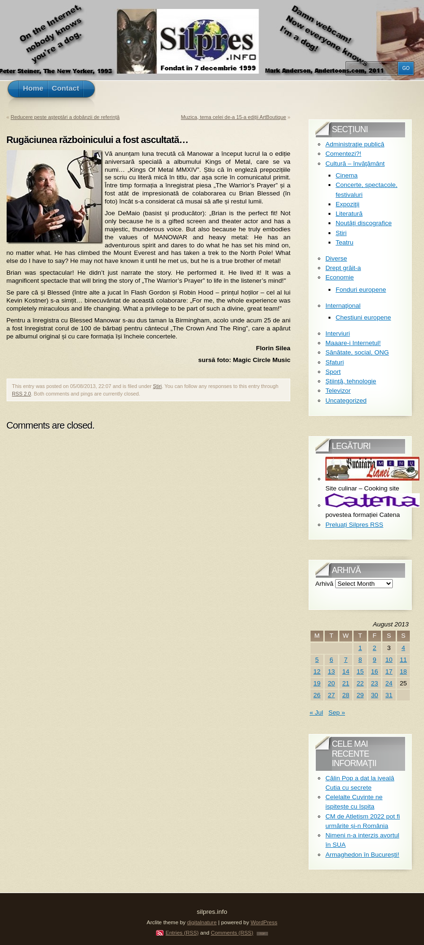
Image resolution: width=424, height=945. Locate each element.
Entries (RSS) (182, 933)
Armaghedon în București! (362, 854)
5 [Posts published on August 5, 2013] (317, 659)
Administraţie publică (354, 144)
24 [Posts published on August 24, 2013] (388, 683)
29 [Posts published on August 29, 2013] (359, 695)
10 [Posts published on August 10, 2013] (388, 659)
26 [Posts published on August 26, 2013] (316, 695)
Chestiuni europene (363, 317)
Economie (339, 277)
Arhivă (324, 583)
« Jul (316, 712)
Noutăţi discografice (364, 223)
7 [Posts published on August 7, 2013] (346, 659)
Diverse (336, 258)
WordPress (264, 922)
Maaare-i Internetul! (353, 342)
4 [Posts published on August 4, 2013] (403, 647)
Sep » (337, 712)
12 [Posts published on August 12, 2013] (316, 671)
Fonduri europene (361, 289)
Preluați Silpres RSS (354, 524)
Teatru (345, 242)
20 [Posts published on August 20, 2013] (331, 683)
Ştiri (157, 386)
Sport (332, 371)
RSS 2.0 (21, 394)
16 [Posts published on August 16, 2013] (374, 671)
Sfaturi (334, 362)
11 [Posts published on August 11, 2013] (403, 659)
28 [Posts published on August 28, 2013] (345, 695)
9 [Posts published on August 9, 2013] (375, 659)
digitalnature (202, 922)
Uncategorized (345, 400)
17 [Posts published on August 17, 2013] (388, 671)
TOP (262, 933)
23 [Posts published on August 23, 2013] (374, 683)
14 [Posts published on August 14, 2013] (345, 671)
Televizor (337, 390)
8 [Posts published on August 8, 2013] (360, 659)
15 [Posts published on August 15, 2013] (359, 671)
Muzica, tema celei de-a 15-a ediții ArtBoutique (233, 117)
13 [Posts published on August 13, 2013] (331, 671)
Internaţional (342, 305)
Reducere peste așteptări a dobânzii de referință (65, 117)
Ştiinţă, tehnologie (350, 381)
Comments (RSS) (232, 933)
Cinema (347, 175)
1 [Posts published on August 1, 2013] (360, 647)
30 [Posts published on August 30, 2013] (374, 695)
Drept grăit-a (343, 267)
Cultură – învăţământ (354, 163)
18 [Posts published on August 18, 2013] (403, 671)
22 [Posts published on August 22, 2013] (359, 683)
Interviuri (337, 333)
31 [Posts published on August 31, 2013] (388, 695)
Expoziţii (347, 204)
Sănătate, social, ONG (357, 352)
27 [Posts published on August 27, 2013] (331, 695)
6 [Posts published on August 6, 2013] (331, 659)
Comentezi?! (343, 153)
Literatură (349, 213)
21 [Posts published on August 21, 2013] (345, 683)
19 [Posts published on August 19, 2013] (316, 683)
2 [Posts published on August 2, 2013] (375, 647)
